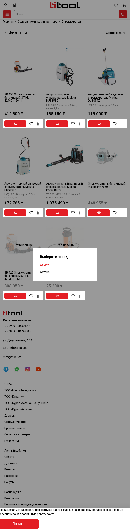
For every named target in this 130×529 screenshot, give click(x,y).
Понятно (19, 524)
